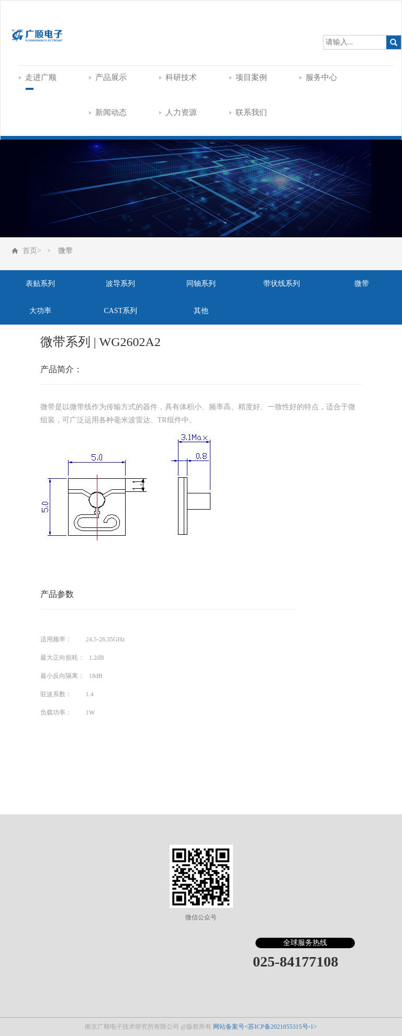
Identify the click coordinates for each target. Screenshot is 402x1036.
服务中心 (318, 77)
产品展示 (108, 77)
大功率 (40, 311)
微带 (65, 251)
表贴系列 (40, 283)
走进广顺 (38, 77)
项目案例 (248, 77)
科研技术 (178, 77)
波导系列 (120, 283)
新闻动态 (108, 112)
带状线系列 (281, 283)
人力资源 (178, 112)
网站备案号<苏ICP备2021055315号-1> (265, 1026)
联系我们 (248, 112)
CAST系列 (120, 311)
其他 (201, 311)
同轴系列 (201, 283)
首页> (32, 251)
